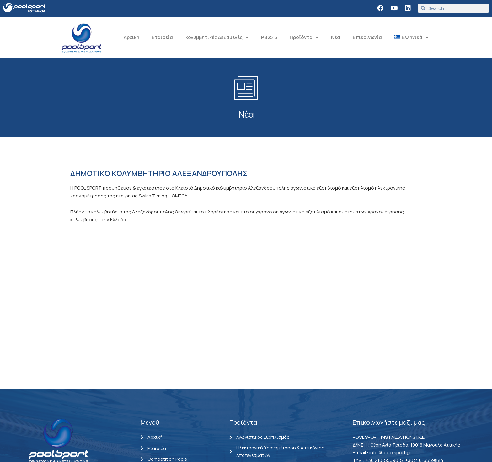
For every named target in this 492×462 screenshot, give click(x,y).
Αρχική (131, 37)
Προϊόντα (304, 37)
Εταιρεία (162, 37)
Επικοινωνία (367, 37)
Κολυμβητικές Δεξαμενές (217, 37)
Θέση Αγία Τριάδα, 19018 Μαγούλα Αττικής (416, 359)
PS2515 (269, 37)
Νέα (335, 37)
